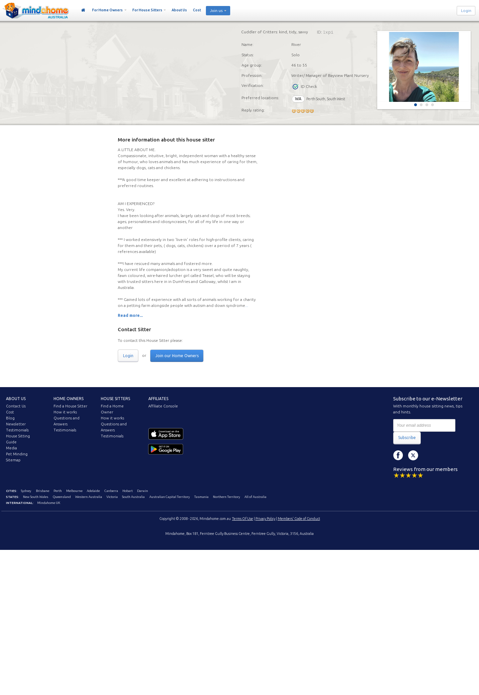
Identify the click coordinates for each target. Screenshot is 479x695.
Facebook (398, 455)
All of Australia (255, 497)
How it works (65, 412)
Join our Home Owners (177, 355)
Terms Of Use (242, 519)
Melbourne (74, 491)
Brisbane (42, 491)
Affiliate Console (163, 406)
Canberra (111, 491)
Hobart (127, 491)
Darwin (142, 491)
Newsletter (16, 424)
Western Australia (88, 497)
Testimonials (17, 430)
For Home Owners (107, 10)
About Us (179, 10)
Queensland (62, 497)
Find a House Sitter (70, 406)
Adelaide (93, 491)
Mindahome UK (48, 503)
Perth (58, 491)
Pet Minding (17, 454)
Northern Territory (226, 497)
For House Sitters (147, 10)
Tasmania (201, 497)
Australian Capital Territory (169, 497)
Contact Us (16, 406)
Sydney (26, 491)
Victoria (112, 497)
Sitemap (13, 460)
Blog (10, 418)
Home (83, 10)
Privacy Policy (265, 519)
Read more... (130, 315)
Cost (197, 10)
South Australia (133, 497)
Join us (216, 11)
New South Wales (35, 497)
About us (16, 398)
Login (466, 11)
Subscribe (407, 437)
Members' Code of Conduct (299, 519)
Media (11, 448)
